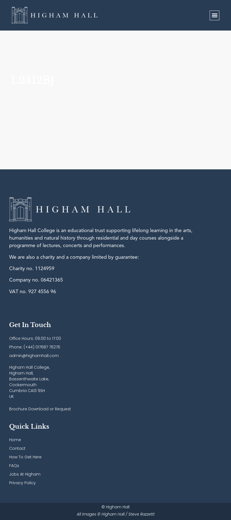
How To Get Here (25, 457)
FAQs (14, 465)
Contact (17, 448)
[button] (214, 15)
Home (15, 440)
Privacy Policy (22, 483)
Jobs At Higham (24, 474)
